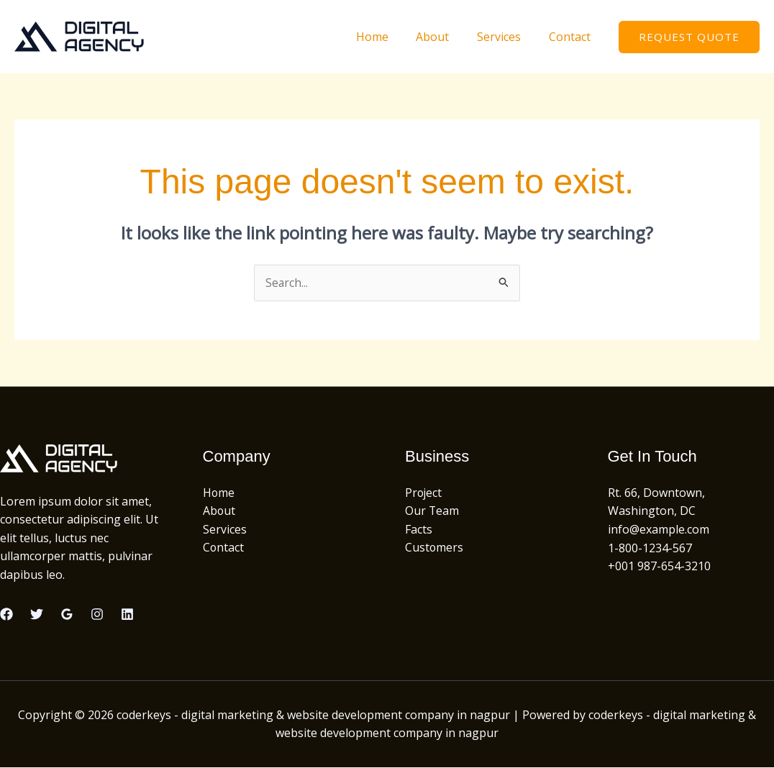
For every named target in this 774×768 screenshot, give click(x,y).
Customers (434, 548)
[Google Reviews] (66, 614)
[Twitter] (36, 614)
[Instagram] (97, 614)
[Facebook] (6, 614)
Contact (572, 37)
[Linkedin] (127, 614)
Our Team (432, 511)
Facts (418, 529)
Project (424, 492)
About (444, 37)
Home (389, 37)
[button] (689, 37)
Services (506, 37)
